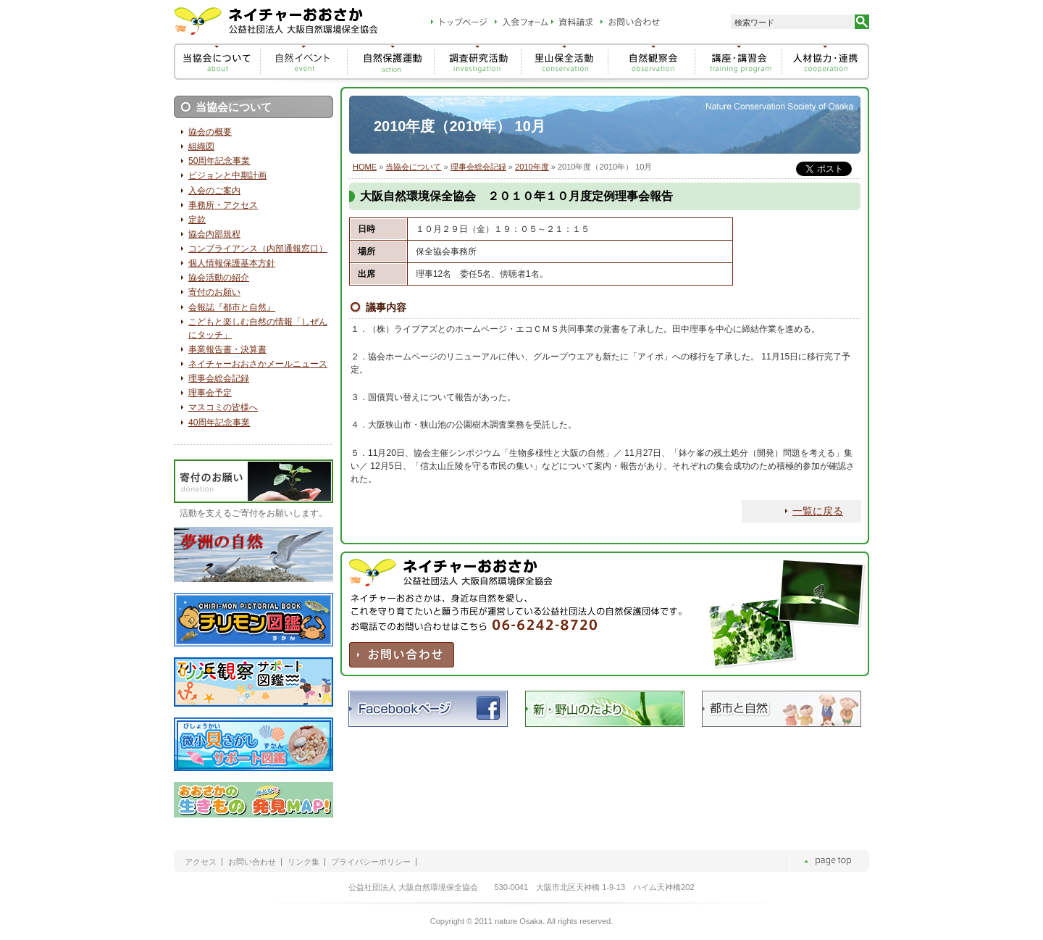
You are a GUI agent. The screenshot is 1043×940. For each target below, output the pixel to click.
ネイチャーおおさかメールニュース (257, 364)
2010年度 (532, 166)
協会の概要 (210, 132)
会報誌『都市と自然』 (231, 307)
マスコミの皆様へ (223, 407)
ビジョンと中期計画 (227, 175)
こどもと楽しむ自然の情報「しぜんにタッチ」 (257, 328)
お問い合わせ (252, 862)
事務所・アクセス (223, 205)
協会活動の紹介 (218, 278)
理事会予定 (210, 393)
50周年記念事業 (219, 161)
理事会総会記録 (478, 166)
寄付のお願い (214, 292)
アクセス (201, 862)
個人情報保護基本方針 (231, 263)
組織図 (201, 146)
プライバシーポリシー (371, 862)
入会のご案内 (214, 191)
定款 (197, 220)
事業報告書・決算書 (227, 349)
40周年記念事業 (219, 422)
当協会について (413, 166)
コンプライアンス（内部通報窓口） (257, 249)
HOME (365, 166)
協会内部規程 (214, 234)
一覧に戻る (817, 511)
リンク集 (303, 862)
